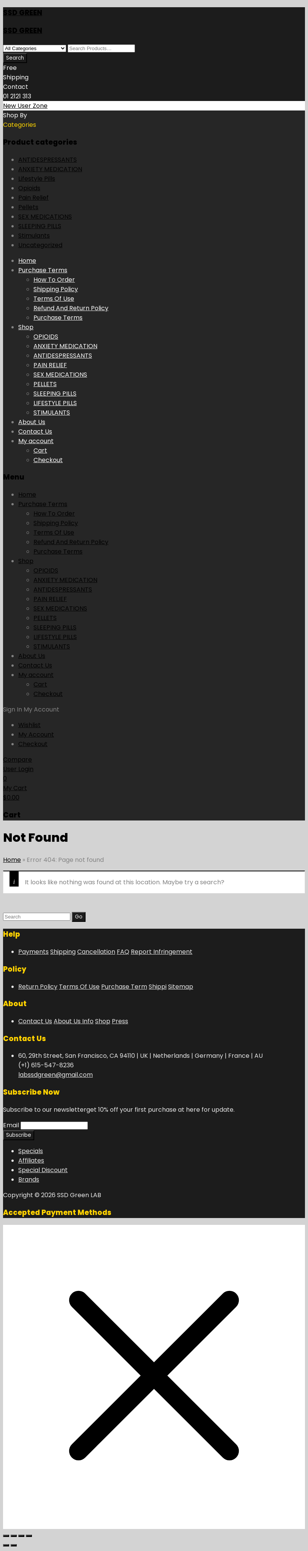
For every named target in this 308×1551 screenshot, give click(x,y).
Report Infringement (161, 951)
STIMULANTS (51, 412)
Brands (28, 1179)
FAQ (123, 951)
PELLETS (45, 384)
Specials (30, 1151)
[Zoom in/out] (6, 1536)
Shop (25, 327)
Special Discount (43, 1170)
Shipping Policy (55, 289)
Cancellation (96, 951)
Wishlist (29, 725)
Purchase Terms (42, 270)
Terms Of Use (53, 298)
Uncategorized (40, 245)
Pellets (28, 207)
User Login (18, 769)
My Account (36, 734)
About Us (31, 422)
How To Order (54, 279)
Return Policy (37, 986)
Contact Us (35, 431)
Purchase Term (124, 986)
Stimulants (34, 235)
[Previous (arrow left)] (6, 1545)
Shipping (63, 951)
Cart (40, 450)
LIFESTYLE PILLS (55, 403)
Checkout (48, 460)
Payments (33, 951)
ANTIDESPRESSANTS (47, 159)
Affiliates (31, 1160)
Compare (17, 759)
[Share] (21, 1536)
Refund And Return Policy (70, 308)
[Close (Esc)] (29, 1536)
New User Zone (25, 105)
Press (120, 1021)
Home (27, 260)
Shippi (158, 986)
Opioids (29, 188)
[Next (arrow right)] (14, 1545)
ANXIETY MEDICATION (50, 169)
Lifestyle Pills (36, 178)
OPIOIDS (45, 336)
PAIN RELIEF (50, 365)
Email (11, 1125)
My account (36, 441)
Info (88, 1021)
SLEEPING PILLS (39, 226)
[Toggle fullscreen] (14, 1536)
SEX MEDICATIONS (45, 216)
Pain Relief (33, 197)
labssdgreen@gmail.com (55, 1074)
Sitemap (180, 986)
